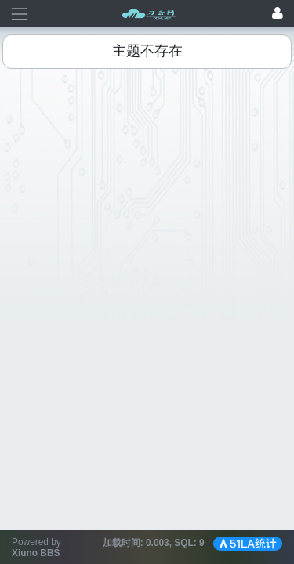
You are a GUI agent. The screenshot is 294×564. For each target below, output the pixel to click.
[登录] (277, 14)
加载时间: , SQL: (155, 542)
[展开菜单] (19, 13)
